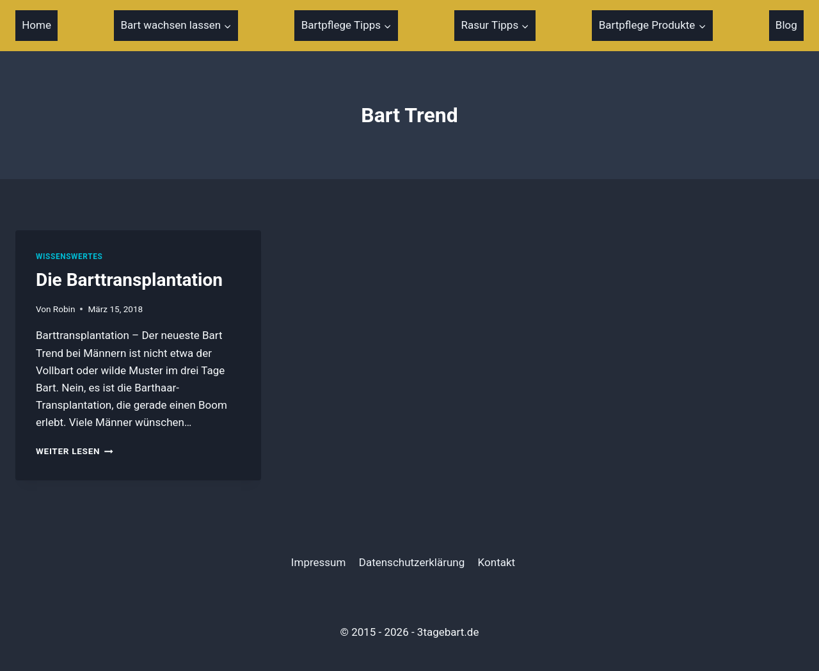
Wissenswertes (69, 256)
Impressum (318, 562)
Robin (64, 309)
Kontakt (497, 562)
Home (36, 25)
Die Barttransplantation (129, 279)
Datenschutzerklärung (412, 562)
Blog (786, 25)
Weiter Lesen (74, 451)
